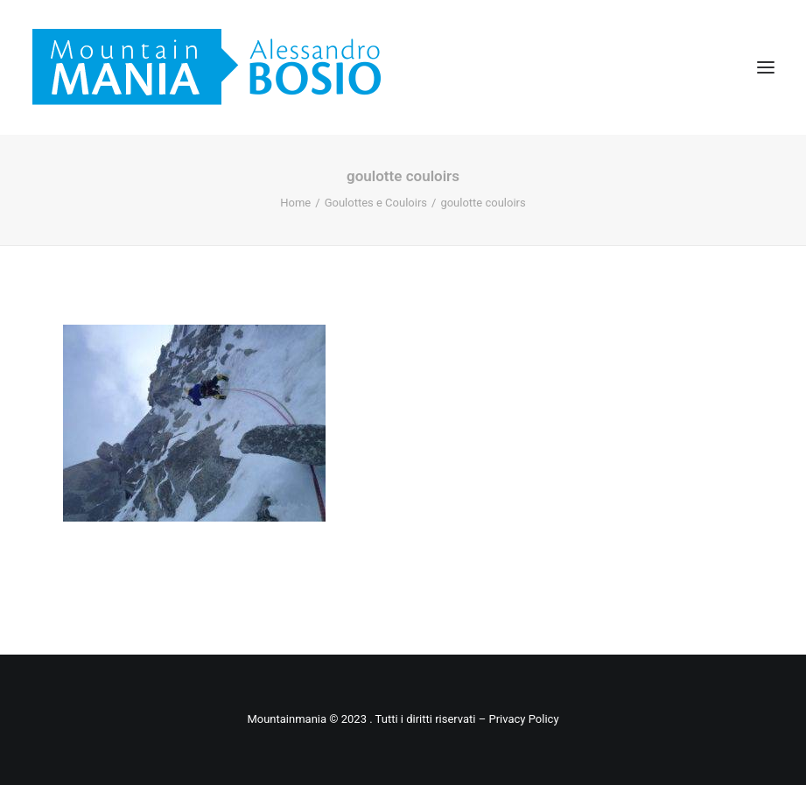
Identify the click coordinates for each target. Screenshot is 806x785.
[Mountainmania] (207, 67)
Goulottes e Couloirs (376, 202)
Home (295, 202)
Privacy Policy (524, 718)
